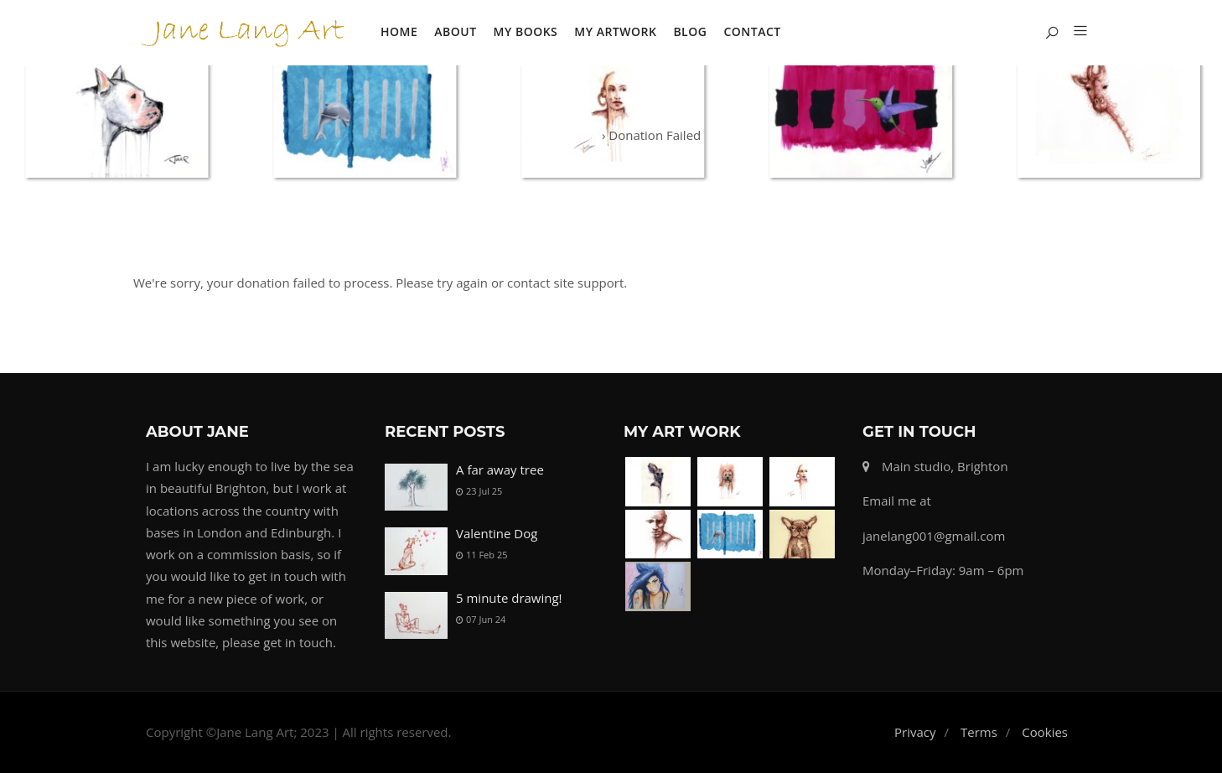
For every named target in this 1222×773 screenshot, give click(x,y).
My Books (526, 31)
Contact (751, 31)
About (455, 31)
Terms (979, 732)
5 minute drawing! (509, 597)
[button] (1074, 32)
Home (399, 31)
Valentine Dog (496, 533)
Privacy (914, 732)
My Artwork (615, 31)
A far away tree (500, 469)
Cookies (1045, 732)
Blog (690, 31)
